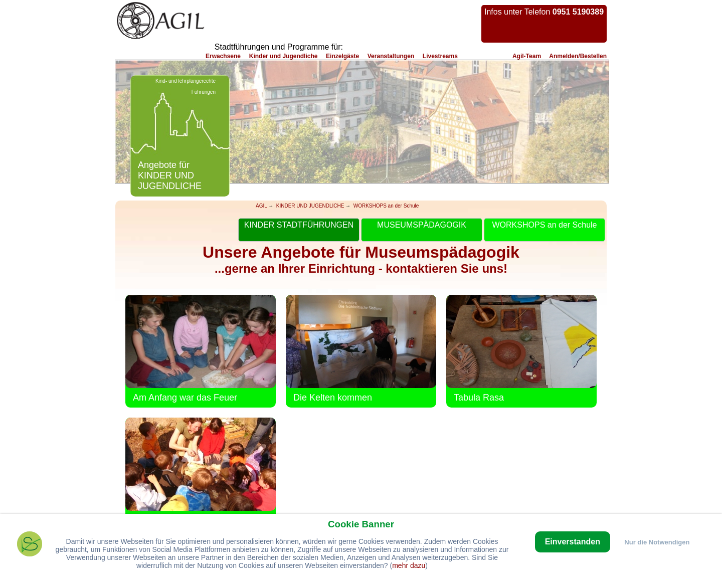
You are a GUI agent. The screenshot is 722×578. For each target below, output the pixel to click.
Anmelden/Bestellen (578, 56)
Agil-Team (526, 56)
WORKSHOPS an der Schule (386, 206)
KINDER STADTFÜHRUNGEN (298, 225)
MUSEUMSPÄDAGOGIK (421, 225)
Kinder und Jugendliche (283, 56)
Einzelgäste (342, 56)
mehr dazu (408, 565)
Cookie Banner (361, 524)
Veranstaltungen (391, 56)
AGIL (261, 206)
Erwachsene (223, 56)
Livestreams (440, 56)
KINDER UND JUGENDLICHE (310, 206)
